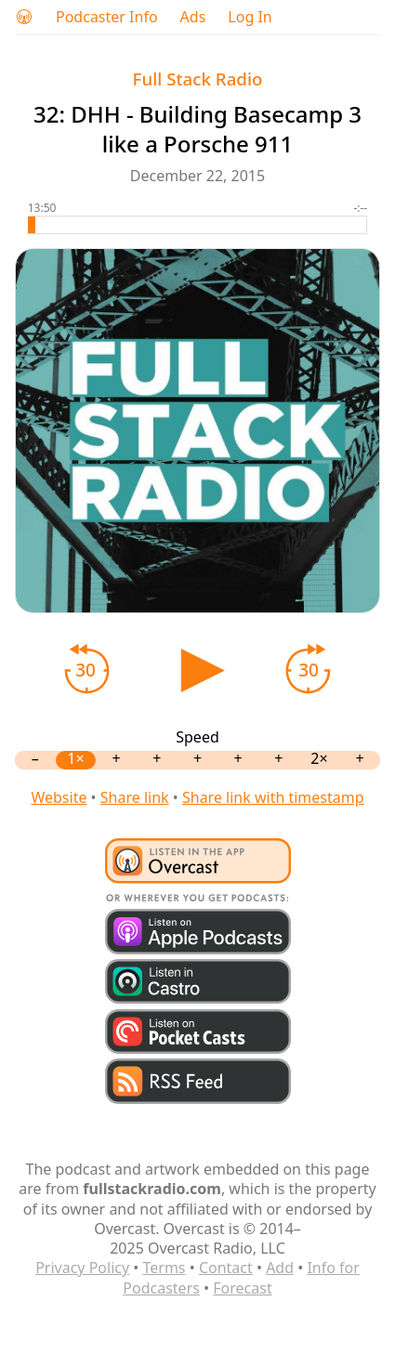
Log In (249, 17)
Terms (164, 1267)
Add (280, 1267)
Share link (134, 797)
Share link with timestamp (273, 797)
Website (58, 797)
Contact (226, 1267)
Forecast (242, 1288)
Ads (193, 17)
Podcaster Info (107, 17)
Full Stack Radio (198, 78)
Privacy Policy (82, 1267)
